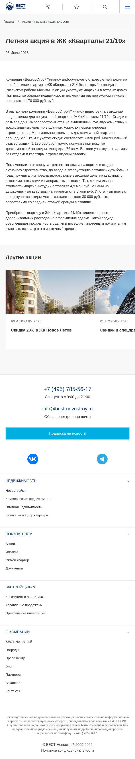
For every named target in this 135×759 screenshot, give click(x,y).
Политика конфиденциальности (67, 750)
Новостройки (16, 490)
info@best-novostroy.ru (67, 408)
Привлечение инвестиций (25, 613)
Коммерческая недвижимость (28, 499)
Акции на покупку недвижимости (45, 21)
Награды (12, 650)
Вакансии (13, 683)
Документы (14, 568)
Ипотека (12, 552)
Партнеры (13, 674)
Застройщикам (21, 587)
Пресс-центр (15, 658)
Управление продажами (24, 605)
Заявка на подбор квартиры (27, 515)
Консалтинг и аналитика (24, 597)
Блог (9, 666)
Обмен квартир (17, 560)
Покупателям (19, 534)
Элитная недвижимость (24, 507)
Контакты (13, 691)
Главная (9, 21)
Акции (10, 543)
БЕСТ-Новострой (19, 641)
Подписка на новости (67, 433)
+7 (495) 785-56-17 (68, 389)
